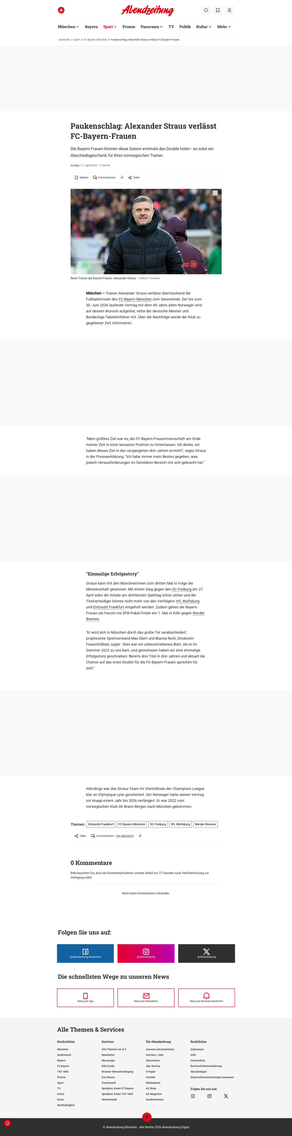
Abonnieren (153, 1060)
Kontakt (150, 1077)
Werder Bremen (205, 824)
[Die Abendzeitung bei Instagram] (146, 953)
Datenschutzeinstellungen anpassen (212, 1077)
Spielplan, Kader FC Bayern (118, 1088)
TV (171, 26)
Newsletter (108, 1054)
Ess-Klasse (108, 1077)
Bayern (91, 26)
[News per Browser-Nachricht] (206, 997)
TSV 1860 (63, 1071)
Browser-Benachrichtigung (117, 1071)
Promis (129, 26)
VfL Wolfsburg (187, 601)
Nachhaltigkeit (66, 1105)
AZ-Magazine (154, 1093)
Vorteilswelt (109, 1082)
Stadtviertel (64, 1054)
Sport (108, 26)
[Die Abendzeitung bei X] (206, 953)
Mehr (222, 26)
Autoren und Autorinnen (160, 1049)
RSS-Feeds (108, 1066)
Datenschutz (198, 1060)
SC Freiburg (181, 589)
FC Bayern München (95, 39)
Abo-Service (153, 1066)
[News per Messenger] (85, 997)
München (66, 26)
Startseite (64, 39)
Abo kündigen (199, 1071)
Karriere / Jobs (155, 1054)
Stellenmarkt (109, 1099)
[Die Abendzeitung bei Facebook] (85, 953)
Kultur (202, 26)
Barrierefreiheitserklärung (206, 1066)
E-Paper (150, 1071)
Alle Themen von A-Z (114, 1049)
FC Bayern (63, 1066)
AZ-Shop (151, 1088)
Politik (185, 26)
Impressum (197, 1049)
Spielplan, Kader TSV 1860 (117, 1093)
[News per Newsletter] (146, 997)
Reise (60, 1099)
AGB (193, 1054)
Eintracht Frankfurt (108, 607)
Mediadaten (153, 1082)
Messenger (108, 1060)
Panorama (150, 26)
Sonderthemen (155, 1099)
